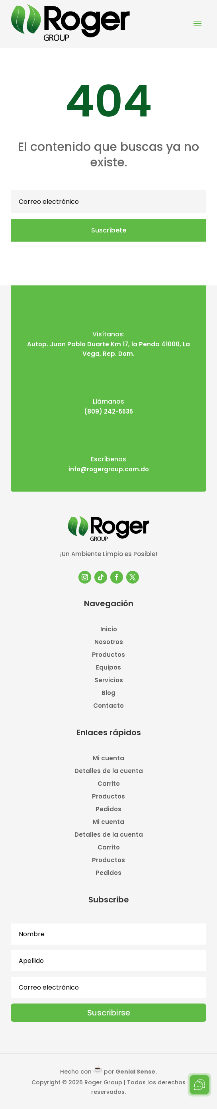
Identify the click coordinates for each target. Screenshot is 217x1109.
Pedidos (108, 809)
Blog (108, 693)
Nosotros (108, 642)
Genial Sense (135, 1072)
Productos (108, 655)
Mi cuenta (108, 759)
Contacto (108, 706)
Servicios (108, 681)
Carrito (109, 784)
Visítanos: (108, 334)
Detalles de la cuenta (108, 771)
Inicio (108, 630)
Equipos (108, 668)
